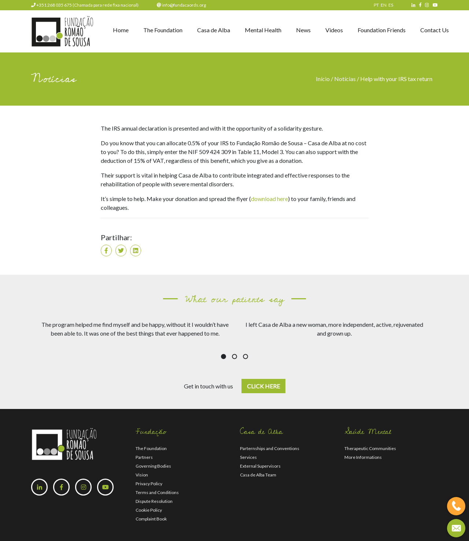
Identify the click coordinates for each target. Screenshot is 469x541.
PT (376, 5)
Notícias (345, 78)
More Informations (363, 457)
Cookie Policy (149, 510)
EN (384, 5)
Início (323, 78)
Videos (334, 29)
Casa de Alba (213, 29)
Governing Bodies (153, 466)
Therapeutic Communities (370, 448)
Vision (142, 475)
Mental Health (263, 29)
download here (269, 198)
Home (121, 29)
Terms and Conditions (157, 492)
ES (390, 5)
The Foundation (162, 29)
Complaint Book (151, 519)
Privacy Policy (149, 483)
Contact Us (434, 29)
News (303, 29)
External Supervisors (260, 466)
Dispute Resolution (154, 501)
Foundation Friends (382, 29)
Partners (144, 457)
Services (248, 457)
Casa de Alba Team (258, 475)
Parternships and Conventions (269, 448)
